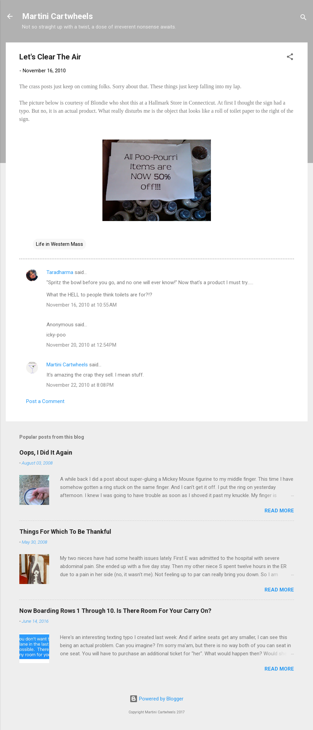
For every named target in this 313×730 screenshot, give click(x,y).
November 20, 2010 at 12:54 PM (81, 345)
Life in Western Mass (59, 244)
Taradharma (59, 272)
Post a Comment (45, 401)
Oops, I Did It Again (45, 452)
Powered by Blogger (156, 699)
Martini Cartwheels (57, 16)
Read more (279, 511)
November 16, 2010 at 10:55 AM (81, 305)
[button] (290, 58)
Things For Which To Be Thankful (65, 531)
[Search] (303, 18)
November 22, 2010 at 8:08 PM (80, 385)
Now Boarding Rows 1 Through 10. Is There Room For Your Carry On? (115, 610)
